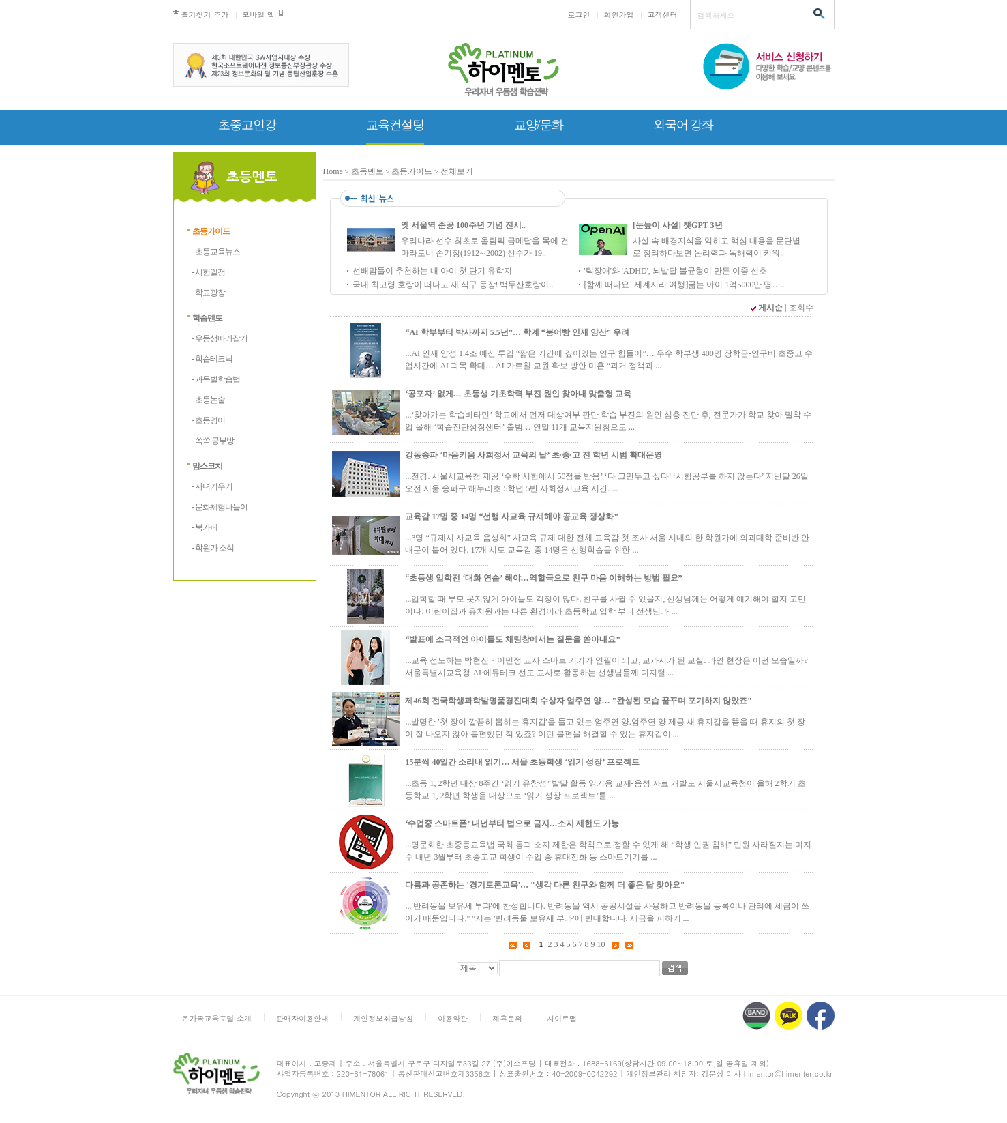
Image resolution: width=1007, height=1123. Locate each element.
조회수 (801, 307)
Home (333, 171)
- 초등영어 (209, 420)
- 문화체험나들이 (220, 507)
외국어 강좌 (683, 125)
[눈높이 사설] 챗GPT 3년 (677, 225)
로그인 (579, 15)
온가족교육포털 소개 (217, 1018)
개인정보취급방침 (383, 1018)
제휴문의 (507, 1018)
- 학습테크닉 (212, 359)
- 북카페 (205, 527)
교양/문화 (538, 125)
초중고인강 (247, 125)
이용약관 (453, 1018)
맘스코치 (207, 466)
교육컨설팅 (395, 125)
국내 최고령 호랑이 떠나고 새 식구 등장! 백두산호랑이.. (453, 284)
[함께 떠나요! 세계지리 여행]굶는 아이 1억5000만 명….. (684, 284)
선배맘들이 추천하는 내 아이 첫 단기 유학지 (432, 271)
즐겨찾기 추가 (205, 15)
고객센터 (663, 15)
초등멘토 (367, 171)
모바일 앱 (258, 15)
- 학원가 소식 (213, 548)
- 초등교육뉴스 (216, 252)
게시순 (770, 307)
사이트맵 (562, 1018)
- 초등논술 (209, 400)
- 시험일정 (209, 272)
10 (601, 944)
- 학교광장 (209, 292)
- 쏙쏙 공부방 (213, 441)
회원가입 (619, 15)
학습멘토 (207, 318)
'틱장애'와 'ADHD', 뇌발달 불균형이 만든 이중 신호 (675, 271)
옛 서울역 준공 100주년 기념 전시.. (463, 225)
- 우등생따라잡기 (220, 338)
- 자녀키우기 (212, 486)
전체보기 (456, 171)
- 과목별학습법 (216, 379)
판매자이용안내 (302, 1018)
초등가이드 (211, 231)
